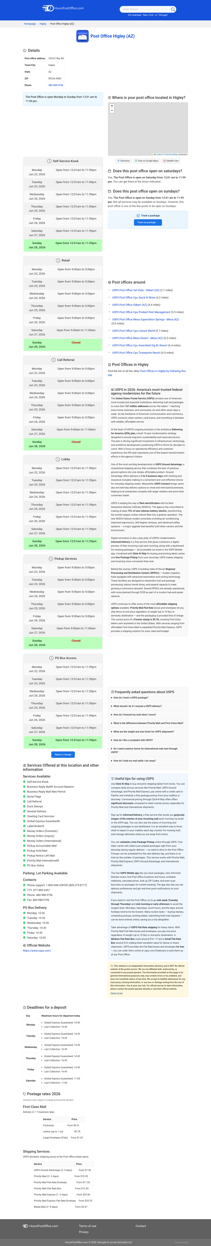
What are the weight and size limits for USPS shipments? (144, 731)
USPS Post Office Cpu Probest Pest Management (141, 312)
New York (148, 15)
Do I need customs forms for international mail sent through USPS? (144, 750)
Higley (43, 23)
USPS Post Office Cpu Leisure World (133, 330)
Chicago (163, 15)
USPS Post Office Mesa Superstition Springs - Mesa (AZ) (145, 319)
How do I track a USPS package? (131, 697)
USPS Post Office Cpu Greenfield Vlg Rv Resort (139, 345)
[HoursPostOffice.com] (63, 8)
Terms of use (116, 993)
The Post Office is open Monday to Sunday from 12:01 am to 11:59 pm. (61, 99)
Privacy (84, 1232)
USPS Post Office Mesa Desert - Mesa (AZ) (137, 338)
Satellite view (171, 161)
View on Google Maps (146, 161)
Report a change (63, 754)
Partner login (182, 1242)
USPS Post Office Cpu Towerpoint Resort (136, 352)
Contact (141, 1226)
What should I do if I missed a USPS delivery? (138, 706)
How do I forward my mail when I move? (135, 714)
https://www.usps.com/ (37, 950)
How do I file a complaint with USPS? (133, 740)
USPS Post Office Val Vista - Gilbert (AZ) (135, 290)
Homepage (30, 23)
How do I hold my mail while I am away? (135, 760)
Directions (123, 161)
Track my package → (148, 222)
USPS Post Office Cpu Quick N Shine (133, 297)
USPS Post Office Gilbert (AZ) (129, 304)
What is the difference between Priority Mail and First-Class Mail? (148, 723)
